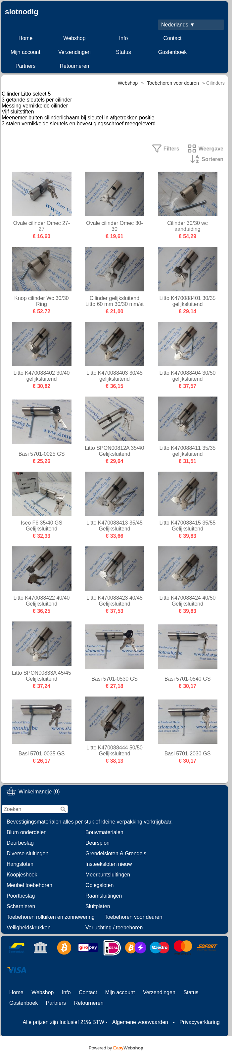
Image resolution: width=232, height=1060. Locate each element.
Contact (172, 38)
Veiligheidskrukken (29, 927)
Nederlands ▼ (178, 24)
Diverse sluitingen (27, 853)
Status (123, 52)
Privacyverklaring (199, 1022)
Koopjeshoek (22, 874)
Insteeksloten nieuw (108, 864)
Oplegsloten (99, 885)
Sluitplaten (97, 906)
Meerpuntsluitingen (107, 874)
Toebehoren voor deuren (133, 917)
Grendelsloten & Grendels (115, 853)
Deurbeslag (20, 843)
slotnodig (21, 12)
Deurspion (97, 843)
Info (123, 38)
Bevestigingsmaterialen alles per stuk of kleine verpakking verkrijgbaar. (90, 822)
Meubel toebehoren (29, 885)
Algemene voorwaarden (140, 1022)
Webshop (74, 38)
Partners (25, 66)
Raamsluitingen (103, 896)
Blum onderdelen (27, 832)
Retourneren (74, 66)
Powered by (116, 1047)
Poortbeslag (21, 896)
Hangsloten (20, 864)
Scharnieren (21, 906)
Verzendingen (74, 52)
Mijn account (25, 52)
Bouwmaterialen (104, 832)
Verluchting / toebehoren (114, 927)
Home (26, 38)
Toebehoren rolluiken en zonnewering (51, 917)
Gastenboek (172, 52)
